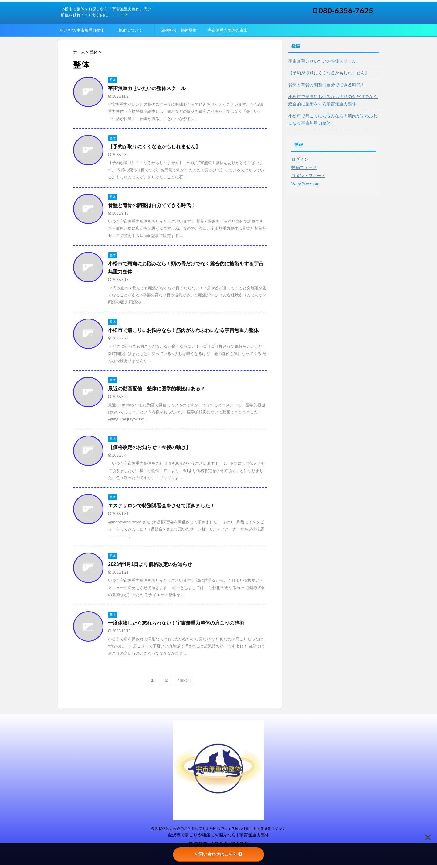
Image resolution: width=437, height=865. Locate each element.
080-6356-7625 (343, 10)
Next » (184, 680)
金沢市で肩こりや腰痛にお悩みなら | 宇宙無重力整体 (218, 834)
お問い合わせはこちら (218, 854)
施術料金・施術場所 (179, 30)
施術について (130, 30)
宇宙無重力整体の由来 (227, 30)
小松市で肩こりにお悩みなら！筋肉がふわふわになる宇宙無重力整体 (183, 330)
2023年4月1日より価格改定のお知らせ (150, 564)
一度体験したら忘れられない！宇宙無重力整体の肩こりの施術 (176, 622)
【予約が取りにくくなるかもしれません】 (154, 146)
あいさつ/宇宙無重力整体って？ (81, 32)
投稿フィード (304, 167)
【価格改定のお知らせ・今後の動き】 (149, 447)
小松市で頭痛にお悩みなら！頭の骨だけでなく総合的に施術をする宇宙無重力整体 (333, 100)
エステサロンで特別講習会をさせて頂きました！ (161, 505)
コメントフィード (308, 175)
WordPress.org (305, 183)
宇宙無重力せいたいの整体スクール (147, 88)
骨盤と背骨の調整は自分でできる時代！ (151, 205)
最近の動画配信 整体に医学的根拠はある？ (156, 388)
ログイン (299, 159)
